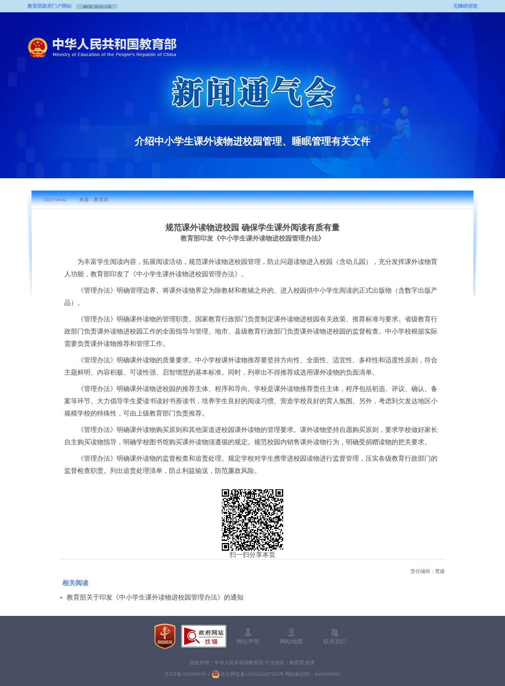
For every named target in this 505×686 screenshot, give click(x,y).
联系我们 (334, 641)
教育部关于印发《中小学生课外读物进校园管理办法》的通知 (155, 597)
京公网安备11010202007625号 (252, 674)
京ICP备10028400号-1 (187, 674)
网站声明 (248, 641)
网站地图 (291, 641)
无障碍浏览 (465, 6)
